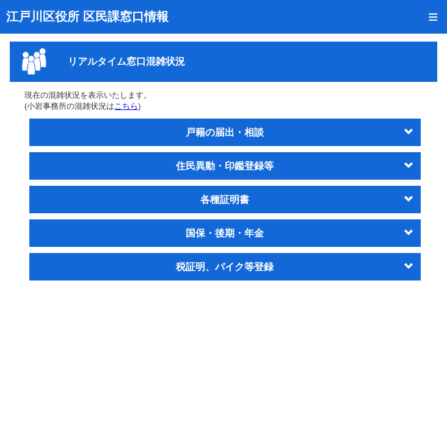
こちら (126, 106)
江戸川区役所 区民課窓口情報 (87, 16)
